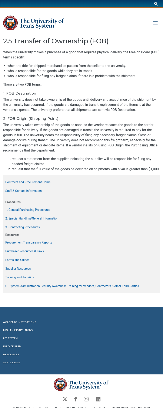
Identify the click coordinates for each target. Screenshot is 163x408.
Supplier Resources (18, 269)
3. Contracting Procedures (22, 227)
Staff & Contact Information (23, 191)
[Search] (156, 3)
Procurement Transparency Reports (28, 242)
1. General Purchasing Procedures (27, 210)
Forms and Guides (17, 260)
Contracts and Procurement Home (27, 182)
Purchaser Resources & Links (24, 251)
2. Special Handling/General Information (31, 218)
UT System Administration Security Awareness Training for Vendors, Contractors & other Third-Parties (72, 286)
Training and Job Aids (19, 277)
